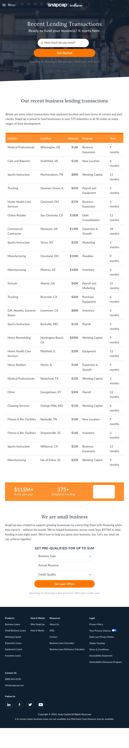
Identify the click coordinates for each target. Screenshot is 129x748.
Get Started (91, 43)
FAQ (53, 624)
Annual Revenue (48, 558)
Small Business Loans (16, 624)
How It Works (38, 624)
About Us (55, 617)
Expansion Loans (13, 637)
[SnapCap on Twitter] (30, 725)
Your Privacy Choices (19, 673)
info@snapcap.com (52, 673)
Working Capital (13, 630)
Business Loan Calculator (63, 637)
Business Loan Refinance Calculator (69, 643)
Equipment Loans (14, 643)
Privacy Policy (12, 667)
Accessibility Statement (17, 699)
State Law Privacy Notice (18, 679)
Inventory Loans (13, 649)
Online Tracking (13, 686)
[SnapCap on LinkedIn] (9, 725)
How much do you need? (42, 43)
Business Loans (13, 617)
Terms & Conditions (15, 692)
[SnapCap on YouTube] (41, 725)
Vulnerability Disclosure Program (22, 705)
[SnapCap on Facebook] (19, 725)
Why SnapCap (38, 617)
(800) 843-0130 (51, 667)
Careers (54, 630)
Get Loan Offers (64, 577)
